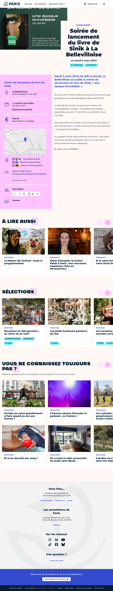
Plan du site (99, 588)
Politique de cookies (84, 588)
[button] (25, 140)
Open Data (69, 588)
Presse (60, 588)
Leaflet (25, 153)
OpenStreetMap (36, 153)
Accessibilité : (40, 588)
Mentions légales (15, 588)
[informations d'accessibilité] (26, 194)
